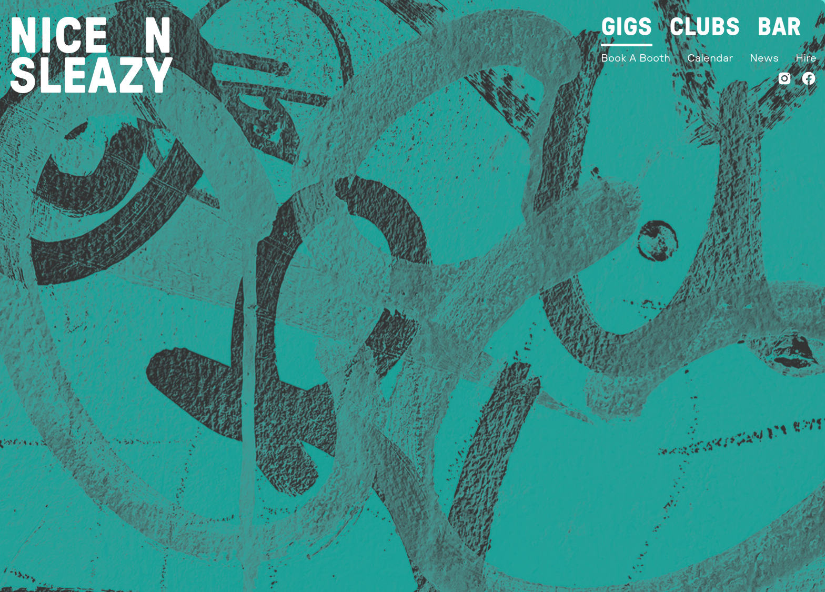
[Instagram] (784, 81)
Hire (806, 58)
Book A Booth (635, 58)
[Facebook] (809, 81)
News (764, 58)
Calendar (710, 58)
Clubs (704, 27)
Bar (779, 27)
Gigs (626, 27)
